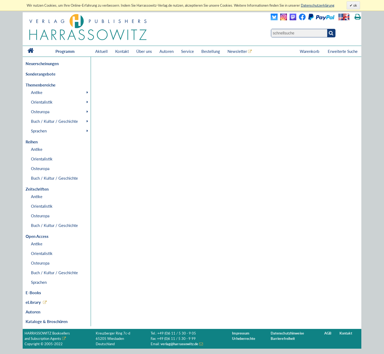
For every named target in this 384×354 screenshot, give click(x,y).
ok (355, 5)
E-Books (33, 292)
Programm (65, 51)
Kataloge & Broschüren (46, 321)
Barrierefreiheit (283, 339)
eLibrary (33, 302)
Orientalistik (42, 102)
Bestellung (210, 51)
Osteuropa (40, 111)
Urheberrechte (243, 339)
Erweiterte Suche (343, 51)
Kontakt (122, 51)
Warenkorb (310, 51)
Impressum (240, 333)
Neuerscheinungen (42, 63)
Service (187, 51)
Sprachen (39, 130)
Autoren (166, 51)
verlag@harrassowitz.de (179, 344)
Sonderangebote (40, 74)
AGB (327, 333)
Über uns (144, 51)
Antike (36, 92)
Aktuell (101, 51)
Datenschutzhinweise (287, 333)
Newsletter (237, 51)
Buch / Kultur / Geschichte (54, 121)
